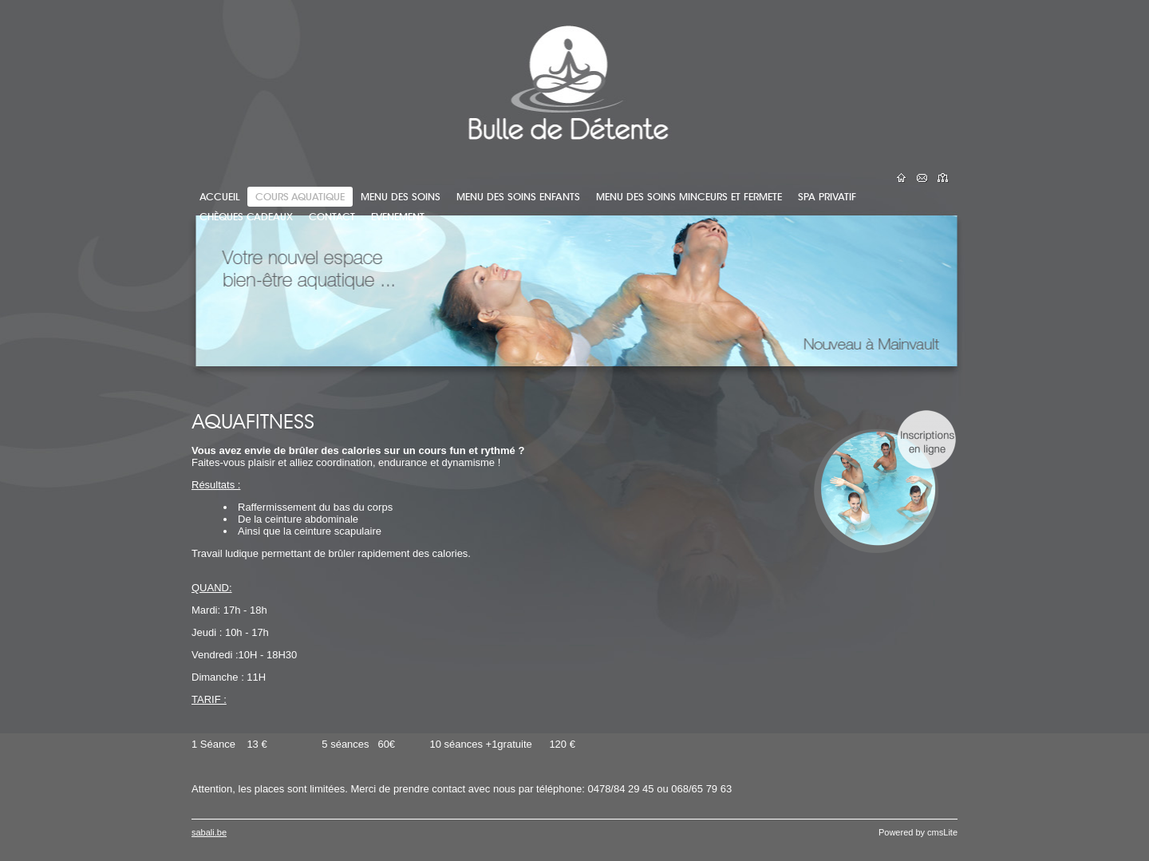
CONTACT (332, 217)
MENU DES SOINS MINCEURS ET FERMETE (689, 197)
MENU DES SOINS (400, 197)
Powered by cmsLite (918, 832)
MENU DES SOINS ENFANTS (518, 197)
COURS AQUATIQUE (300, 197)
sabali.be (209, 832)
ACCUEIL (219, 197)
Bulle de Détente (264, 76)
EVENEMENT (397, 217)
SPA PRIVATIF (827, 197)
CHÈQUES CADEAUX (246, 217)
